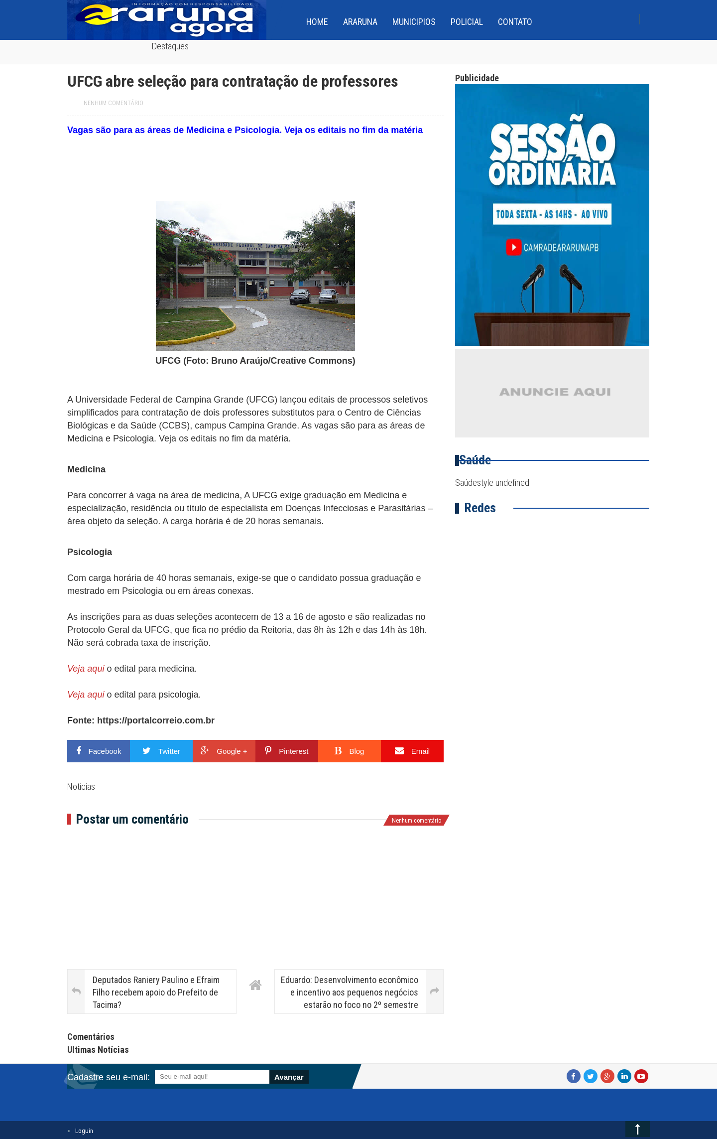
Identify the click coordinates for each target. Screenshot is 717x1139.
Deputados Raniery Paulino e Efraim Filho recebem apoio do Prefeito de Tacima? (156, 992)
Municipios (414, 21)
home (317, 21)
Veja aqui (85, 669)
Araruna (360, 21)
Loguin (84, 1131)
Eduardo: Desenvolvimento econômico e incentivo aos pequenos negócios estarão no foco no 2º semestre (349, 992)
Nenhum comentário (113, 103)
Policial (467, 21)
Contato (515, 21)
